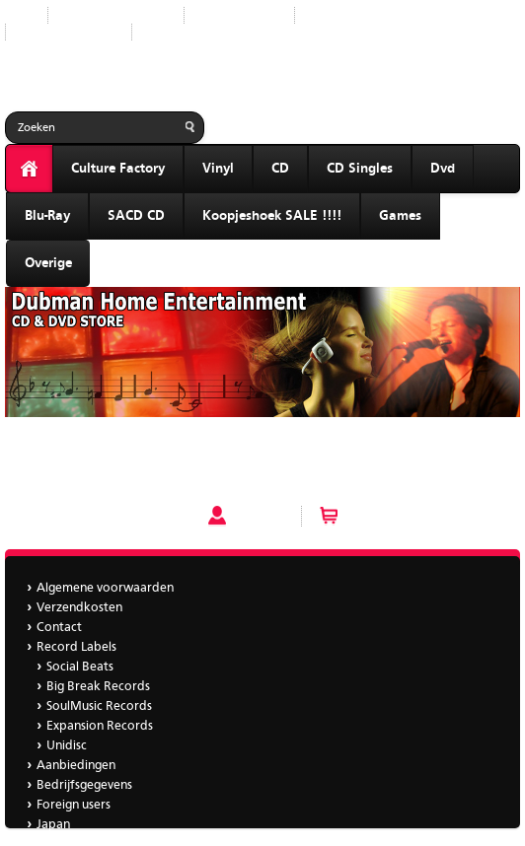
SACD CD (136, 216)
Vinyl (218, 169)
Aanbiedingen (349, 15)
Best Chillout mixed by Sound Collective (122, 450)
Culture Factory (118, 169)
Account (259, 516)
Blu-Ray (47, 216)
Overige (48, 263)
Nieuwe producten (116, 15)
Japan (164, 32)
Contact (59, 627)
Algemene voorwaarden (105, 588)
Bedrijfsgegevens (68, 32)
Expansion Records (99, 726)
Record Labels (239, 15)
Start (19, 15)
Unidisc (66, 746)
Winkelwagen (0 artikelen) (424, 516)
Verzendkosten (79, 607)
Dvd (442, 169)
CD (280, 169)
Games (400, 216)
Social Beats (79, 667)
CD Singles (360, 169)
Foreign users (74, 805)
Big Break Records (98, 686)
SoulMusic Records (99, 706)
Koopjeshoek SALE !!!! (271, 216)
